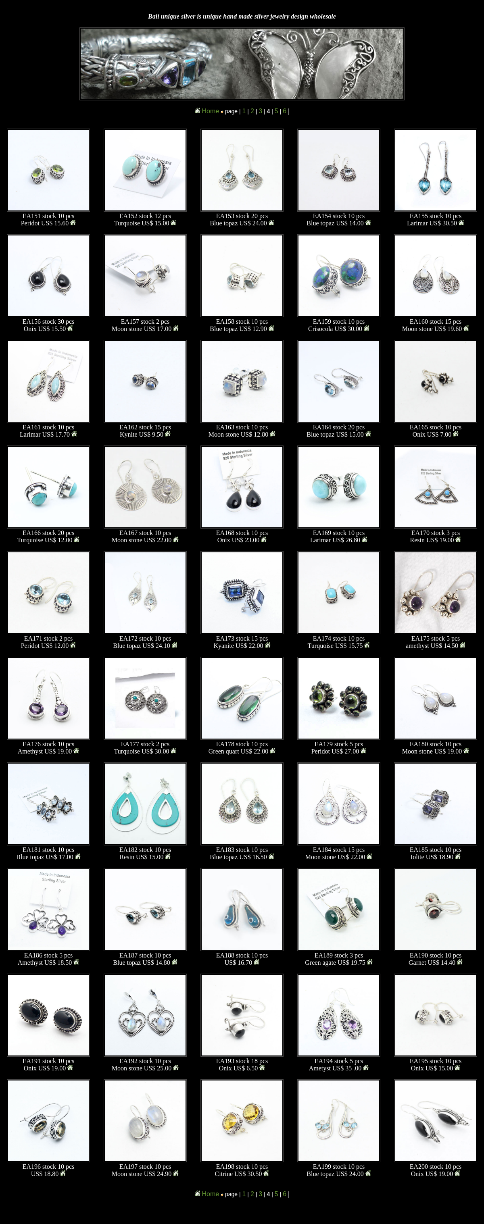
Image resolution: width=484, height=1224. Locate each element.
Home (210, 111)
